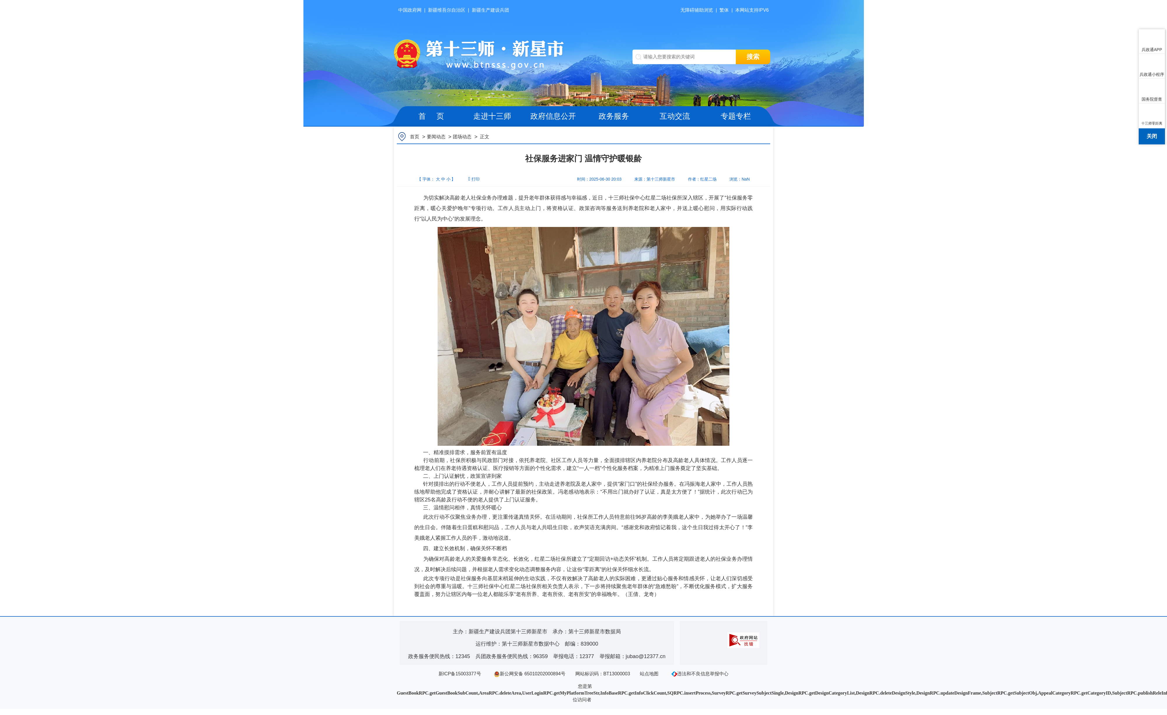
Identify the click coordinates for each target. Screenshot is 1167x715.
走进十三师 (492, 116)
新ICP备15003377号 (460, 673)
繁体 (724, 10)
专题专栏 (736, 116)
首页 (414, 136)
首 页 (431, 116)
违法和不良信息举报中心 (699, 673)
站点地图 (649, 673)
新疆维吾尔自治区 (446, 10)
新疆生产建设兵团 (490, 10)
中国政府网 (410, 10)
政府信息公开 (553, 116)
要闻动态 (436, 136)
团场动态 (462, 136)
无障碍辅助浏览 (696, 10)
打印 (473, 179)
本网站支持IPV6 (752, 10)
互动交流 (675, 116)
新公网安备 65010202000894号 (529, 673)
